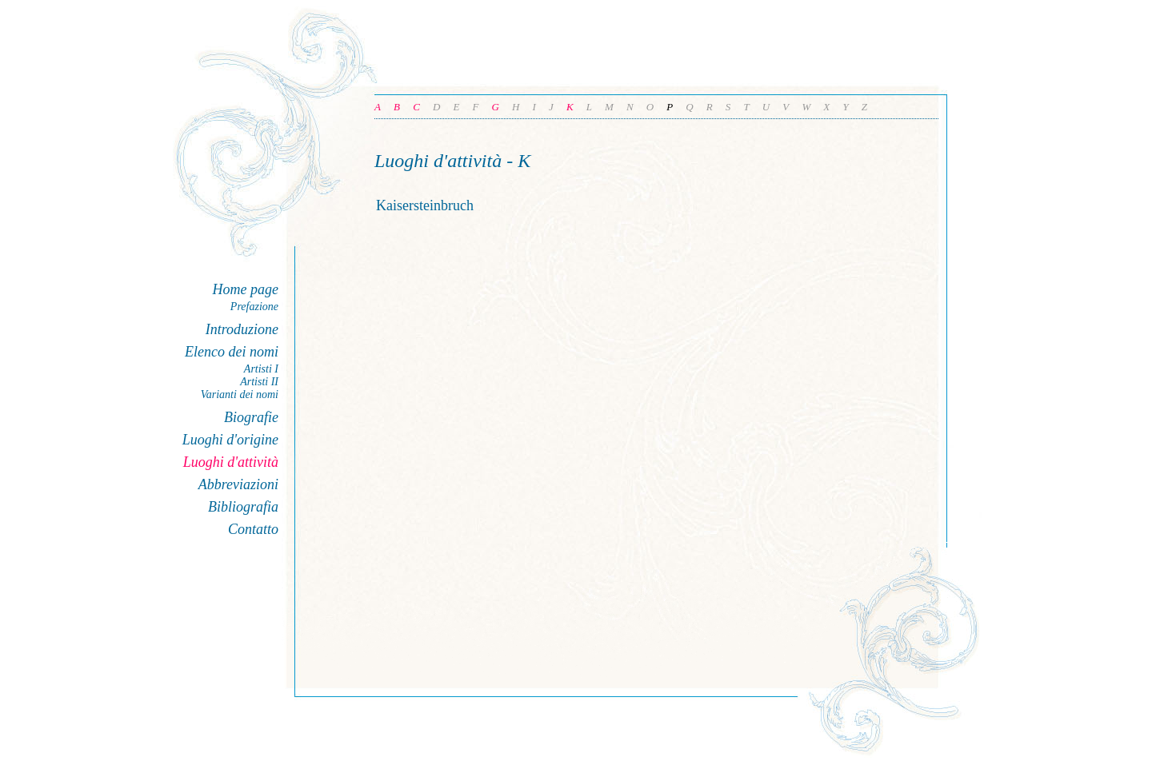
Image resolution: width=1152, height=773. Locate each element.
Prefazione (254, 307)
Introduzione (242, 329)
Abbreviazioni (238, 484)
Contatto (253, 529)
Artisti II (259, 382)
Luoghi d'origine (230, 440)
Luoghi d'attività (230, 462)
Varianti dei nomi (239, 394)
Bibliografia (243, 507)
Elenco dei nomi (231, 352)
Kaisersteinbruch (425, 205)
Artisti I (261, 369)
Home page (245, 289)
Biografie (251, 417)
